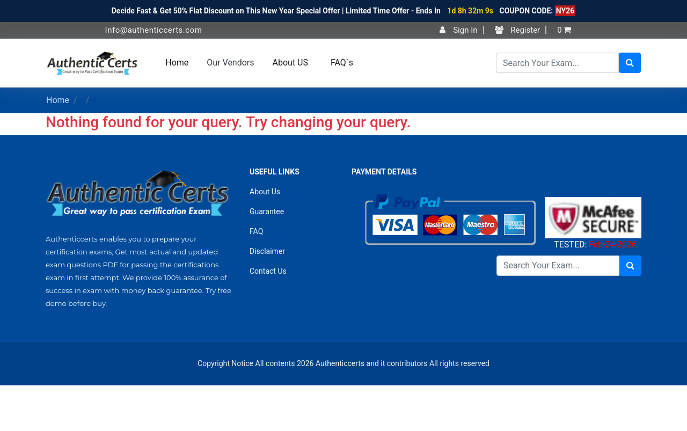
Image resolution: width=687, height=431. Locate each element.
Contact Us (268, 271)
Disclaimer (267, 251)
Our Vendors (230, 62)
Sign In (458, 30)
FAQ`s (342, 62)
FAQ (256, 231)
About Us (265, 191)
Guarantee (267, 211)
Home (176, 62)
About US (290, 62)
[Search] (557, 63)
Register (517, 30)
